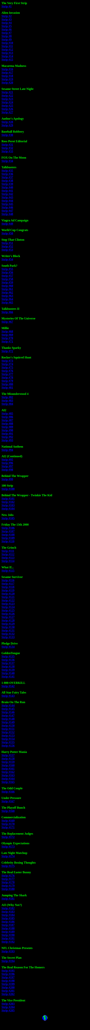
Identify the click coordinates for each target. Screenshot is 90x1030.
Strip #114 (7, 561)
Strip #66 (7, 312)
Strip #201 (8, 990)
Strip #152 (8, 732)
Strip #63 (7, 295)
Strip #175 (8, 865)
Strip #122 (8, 600)
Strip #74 (7, 364)
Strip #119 (7, 590)
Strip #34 (7, 161)
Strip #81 (7, 387)
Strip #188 (8, 928)
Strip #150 (8, 725)
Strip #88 (7, 423)
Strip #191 (8, 938)
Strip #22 (7, 95)
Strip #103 (8, 505)
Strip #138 (8, 666)
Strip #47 (7, 210)
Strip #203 (8, 1003)
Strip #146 (8, 712)
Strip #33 (7, 151)
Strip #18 (7, 75)
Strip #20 (7, 82)
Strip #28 (7, 122)
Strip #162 (8, 772)
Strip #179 (8, 885)
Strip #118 (7, 587)
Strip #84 (7, 403)
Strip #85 (7, 413)
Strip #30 (7, 135)
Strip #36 (7, 174)
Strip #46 (7, 207)
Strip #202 (8, 994)
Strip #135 (8, 656)
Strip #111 (7, 551)
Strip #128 (8, 620)
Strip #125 (8, 610)
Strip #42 (7, 194)
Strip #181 (8, 898)
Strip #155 (8, 742)
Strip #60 (7, 285)
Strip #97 (7, 466)
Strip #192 (8, 941)
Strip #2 (6, 16)
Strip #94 (7, 449)
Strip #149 (8, 722)
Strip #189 (8, 931)
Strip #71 (7, 341)
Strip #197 (8, 977)
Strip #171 (8, 827)
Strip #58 (7, 279)
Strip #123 (8, 603)
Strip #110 (7, 541)
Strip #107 (8, 531)
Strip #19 (7, 79)
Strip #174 (8, 856)
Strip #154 (8, 738)
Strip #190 (8, 935)
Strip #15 (7, 59)
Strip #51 (7, 243)
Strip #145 (8, 708)
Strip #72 (7, 351)
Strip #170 (8, 824)
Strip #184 (8, 915)
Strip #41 (7, 190)
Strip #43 (7, 197)
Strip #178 (8, 882)
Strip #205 (8, 1010)
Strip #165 (8, 782)
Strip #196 (8, 974)
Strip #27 (7, 112)
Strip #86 (7, 416)
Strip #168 (8, 811)
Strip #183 (8, 911)
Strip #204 (8, 1007)
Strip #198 (8, 980)
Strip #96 (7, 462)
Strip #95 (7, 459)
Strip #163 (8, 775)
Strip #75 (7, 367)
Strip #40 (7, 187)
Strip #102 (8, 501)
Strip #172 (8, 837)
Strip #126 (8, 613)
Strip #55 (7, 269)
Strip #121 (8, 597)
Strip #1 (6, 6)
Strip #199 (8, 984)
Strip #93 (7, 440)
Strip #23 (7, 98)
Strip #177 (8, 878)
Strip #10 (7, 42)
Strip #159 (8, 761)
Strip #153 (8, 735)
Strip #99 (7, 479)
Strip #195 (8, 970)
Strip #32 (7, 148)
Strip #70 (7, 338)
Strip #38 (7, 180)
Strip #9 (6, 39)
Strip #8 (6, 36)
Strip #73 (7, 360)
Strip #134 (8, 646)
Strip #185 (8, 918)
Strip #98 (7, 469)
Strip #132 (8, 633)
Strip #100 (8, 488)
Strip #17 (7, 72)
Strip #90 (7, 430)
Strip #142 (8, 686)
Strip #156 (8, 745)
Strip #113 (7, 557)
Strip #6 (6, 29)
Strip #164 (8, 778)
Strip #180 (8, 889)
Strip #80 (7, 384)
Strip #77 (7, 374)
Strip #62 (7, 292)
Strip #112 (7, 554)
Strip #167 (8, 801)
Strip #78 (7, 377)
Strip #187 (8, 925)
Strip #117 (7, 583)
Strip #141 (8, 676)
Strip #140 (8, 673)
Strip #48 (7, 214)
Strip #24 (7, 102)
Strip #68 (7, 331)
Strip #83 (7, 400)
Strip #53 (7, 249)
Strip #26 (7, 109)
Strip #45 (7, 204)
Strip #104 (8, 508)
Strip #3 (6, 19)
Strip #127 (8, 617)
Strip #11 (7, 46)
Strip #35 (7, 170)
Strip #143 (8, 695)
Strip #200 (8, 987)
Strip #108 (8, 534)
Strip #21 (7, 92)
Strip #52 (7, 246)
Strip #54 (7, 259)
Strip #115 (7, 570)
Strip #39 (7, 184)
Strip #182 (8, 908)
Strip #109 (8, 538)
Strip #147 (8, 715)
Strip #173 (8, 846)
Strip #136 (8, 659)
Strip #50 (7, 233)
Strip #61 (7, 289)
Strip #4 (6, 22)
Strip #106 (8, 527)
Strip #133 (8, 637)
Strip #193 (8, 951)
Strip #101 (8, 498)
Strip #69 (7, 334)
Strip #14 (7, 56)
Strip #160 (8, 765)
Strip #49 (7, 223)
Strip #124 (8, 607)
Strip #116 (7, 580)
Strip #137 (8, 663)
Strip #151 (8, 728)
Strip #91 (7, 433)
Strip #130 (8, 627)
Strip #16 (7, 69)
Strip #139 (8, 669)
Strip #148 (8, 718)
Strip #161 (8, 768)
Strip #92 (7, 436)
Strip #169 (8, 820)
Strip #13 (7, 52)
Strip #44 (7, 200)
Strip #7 (6, 32)
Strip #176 (8, 875)
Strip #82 (7, 397)
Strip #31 (7, 144)
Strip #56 (7, 272)
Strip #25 (7, 105)
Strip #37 (7, 177)
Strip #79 (7, 380)
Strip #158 (8, 758)
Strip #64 (7, 299)
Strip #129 (8, 623)
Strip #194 (8, 961)
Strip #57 (7, 275)
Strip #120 (8, 593)
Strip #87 (7, 420)
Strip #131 (8, 630)
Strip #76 (7, 370)
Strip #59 (7, 282)
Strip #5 (6, 26)
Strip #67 (7, 321)
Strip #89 (7, 426)
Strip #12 (7, 49)
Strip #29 (7, 125)
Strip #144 (8, 705)
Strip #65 (7, 302)
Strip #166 (8, 791)
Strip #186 (8, 921)
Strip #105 (8, 518)
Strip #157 (8, 755)
